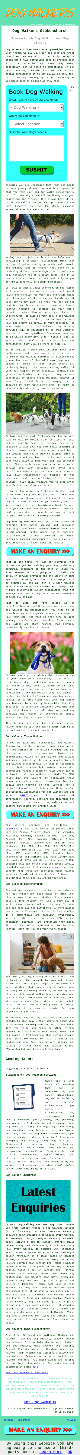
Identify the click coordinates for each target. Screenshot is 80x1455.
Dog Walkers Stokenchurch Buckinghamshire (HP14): (40, 49)
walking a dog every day (51, 1291)
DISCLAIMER (70, 24)
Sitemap (8, 1420)
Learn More (51, 1452)
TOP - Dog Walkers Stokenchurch (27, 1372)
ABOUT (49, 24)
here (35, 1367)
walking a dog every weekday (31, 1305)
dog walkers (66, 436)
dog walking (66, 316)
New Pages (24, 1420)
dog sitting (40, 1137)
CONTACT (58, 24)
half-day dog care (34, 1133)
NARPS (24, 795)
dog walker (26, 491)
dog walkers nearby (48, 1298)
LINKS (40, 24)
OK (70, 1452)
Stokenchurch (14, 829)
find (16, 1335)
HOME (33, 24)
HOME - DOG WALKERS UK (40, 1402)
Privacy (71, 1420)
